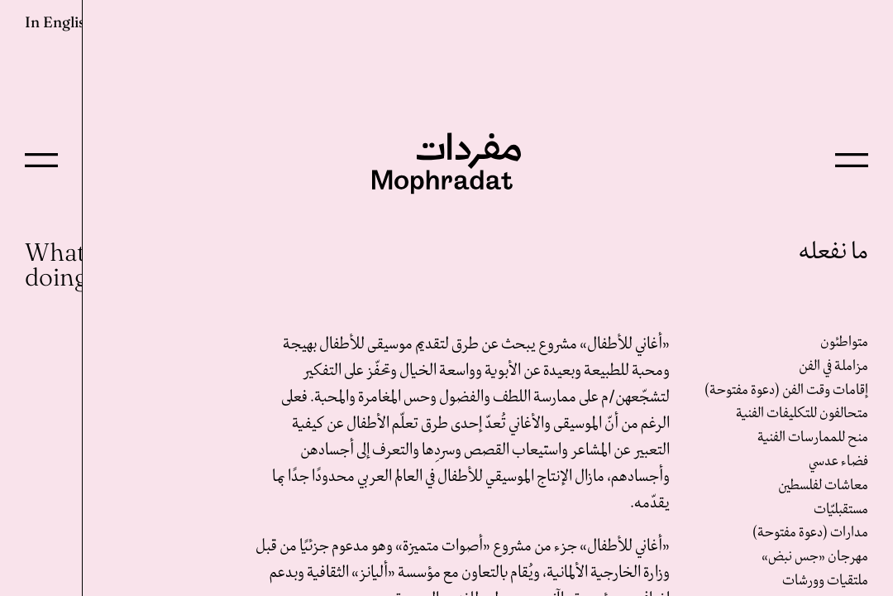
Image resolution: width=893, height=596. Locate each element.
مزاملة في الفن (833, 366)
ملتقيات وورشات (825, 580)
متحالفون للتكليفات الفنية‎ (802, 413)
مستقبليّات (841, 509)
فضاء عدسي (838, 461)
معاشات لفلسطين (823, 485)
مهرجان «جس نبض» (815, 556)
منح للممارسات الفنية (812, 437)
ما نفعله (833, 252)
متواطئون (844, 342)
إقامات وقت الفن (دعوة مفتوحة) (786, 390)
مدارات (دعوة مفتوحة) (810, 532)
